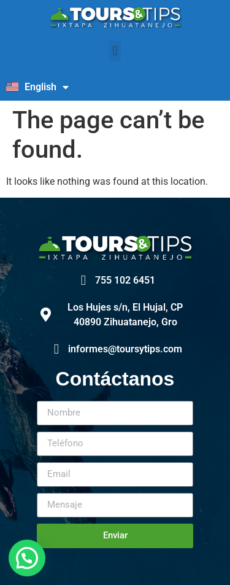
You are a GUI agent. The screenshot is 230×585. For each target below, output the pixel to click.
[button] (115, 51)
